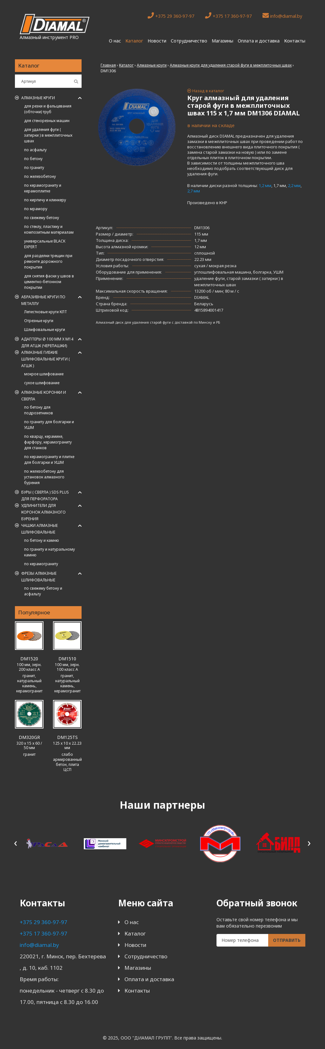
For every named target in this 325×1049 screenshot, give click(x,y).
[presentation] (15, 842)
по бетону (33, 158)
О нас (115, 41)
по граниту (34, 167)
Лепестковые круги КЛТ (45, 311)
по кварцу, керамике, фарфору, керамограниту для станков (48, 442)
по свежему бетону (41, 217)
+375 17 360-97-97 (228, 15)
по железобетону (40, 176)
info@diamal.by (282, 15)
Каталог (134, 41)
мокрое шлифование (43, 374)
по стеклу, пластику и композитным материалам (49, 229)
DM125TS (67, 737)
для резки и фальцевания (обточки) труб (47, 108)
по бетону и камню (41, 540)
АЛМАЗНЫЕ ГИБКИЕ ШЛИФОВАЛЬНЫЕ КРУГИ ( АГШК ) (45, 359)
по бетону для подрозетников (38, 410)
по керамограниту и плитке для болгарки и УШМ (49, 459)
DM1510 (67, 659)
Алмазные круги (38, 97)
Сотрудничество (189, 41)
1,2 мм (265, 185)
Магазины (222, 41)
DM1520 (29, 659)
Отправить (287, 940)
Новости (157, 41)
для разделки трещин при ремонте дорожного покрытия (48, 261)
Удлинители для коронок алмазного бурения (43, 512)
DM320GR (29, 737)
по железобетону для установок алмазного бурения (44, 477)
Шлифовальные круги (44, 329)
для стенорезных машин (47, 120)
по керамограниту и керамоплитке (42, 188)
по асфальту (35, 149)
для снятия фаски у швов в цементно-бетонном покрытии (49, 281)
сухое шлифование (41, 382)
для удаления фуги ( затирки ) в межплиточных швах (48, 135)
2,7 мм (193, 191)
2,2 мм (294, 185)
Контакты (294, 41)
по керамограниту (41, 564)
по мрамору (35, 208)
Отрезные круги (38, 320)
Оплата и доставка (259, 41)
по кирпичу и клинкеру (45, 200)
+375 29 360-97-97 (171, 15)
